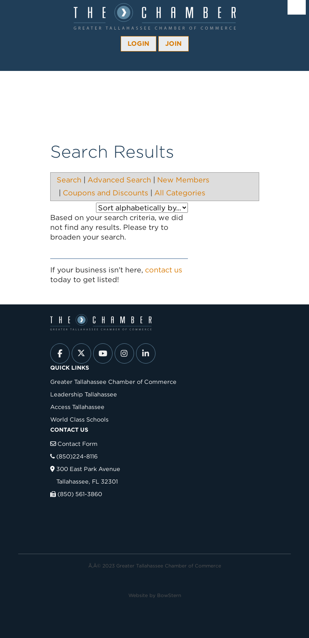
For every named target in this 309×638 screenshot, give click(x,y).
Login (138, 43)
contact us (163, 269)
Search (69, 180)
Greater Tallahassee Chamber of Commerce (113, 381)
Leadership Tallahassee (83, 394)
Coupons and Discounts (105, 192)
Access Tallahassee (77, 406)
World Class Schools (79, 419)
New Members (183, 180)
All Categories (179, 192)
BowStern (169, 595)
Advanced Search (119, 180)
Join (173, 43)
